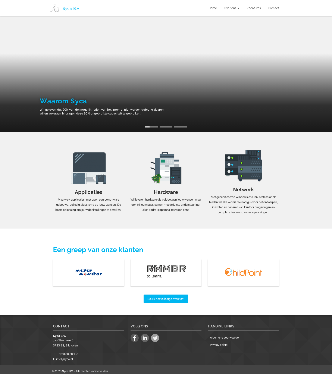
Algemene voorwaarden (225, 335)
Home (213, 8)
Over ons (231, 8)
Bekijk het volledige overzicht (165, 297)
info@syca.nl (64, 357)
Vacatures (254, 8)
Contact (273, 8)
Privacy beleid (219, 343)
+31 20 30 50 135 (67, 352)
